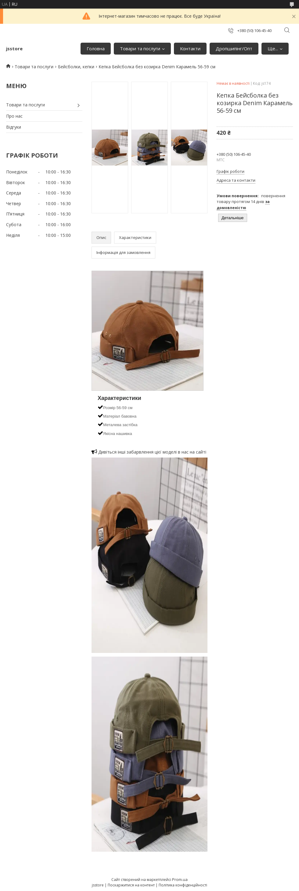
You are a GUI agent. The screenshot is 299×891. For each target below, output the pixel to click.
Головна (96, 48)
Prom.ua (180, 879)
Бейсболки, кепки (76, 66)
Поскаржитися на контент (131, 885)
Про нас (14, 116)
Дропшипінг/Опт (234, 48)
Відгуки (13, 127)
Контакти (190, 48)
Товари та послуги (140, 48)
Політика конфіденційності (183, 885)
